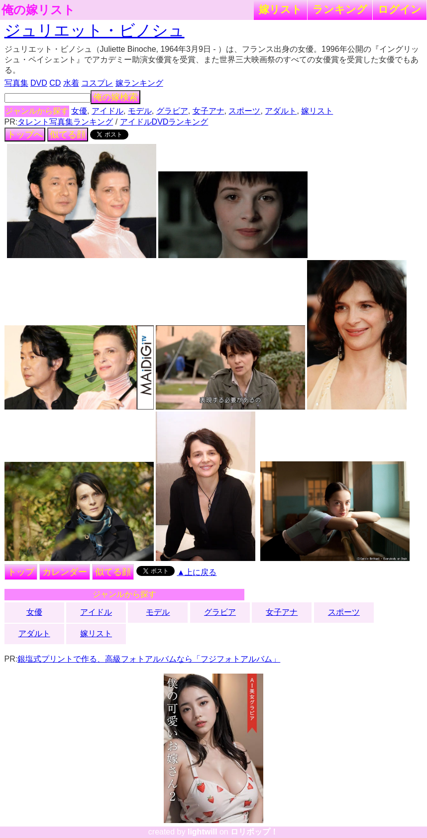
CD (55, 83)
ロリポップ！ (254, 832)
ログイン (400, 9)
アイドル (107, 111)
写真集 (16, 83)
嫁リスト (280, 9)
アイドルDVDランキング (164, 122)
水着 (71, 83)
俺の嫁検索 (115, 97)
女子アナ (208, 111)
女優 (79, 111)
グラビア (172, 111)
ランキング (340, 9)
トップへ (25, 135)
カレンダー (64, 572)
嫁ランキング (139, 83)
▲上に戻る (196, 572)
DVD (38, 83)
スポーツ (244, 111)
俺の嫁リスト (38, 9)
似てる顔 (68, 135)
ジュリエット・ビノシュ (94, 30)
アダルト (281, 111)
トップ (20, 572)
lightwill (202, 832)
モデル (140, 111)
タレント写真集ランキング (65, 122)
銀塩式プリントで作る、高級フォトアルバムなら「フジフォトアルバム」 (148, 659)
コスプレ (97, 83)
